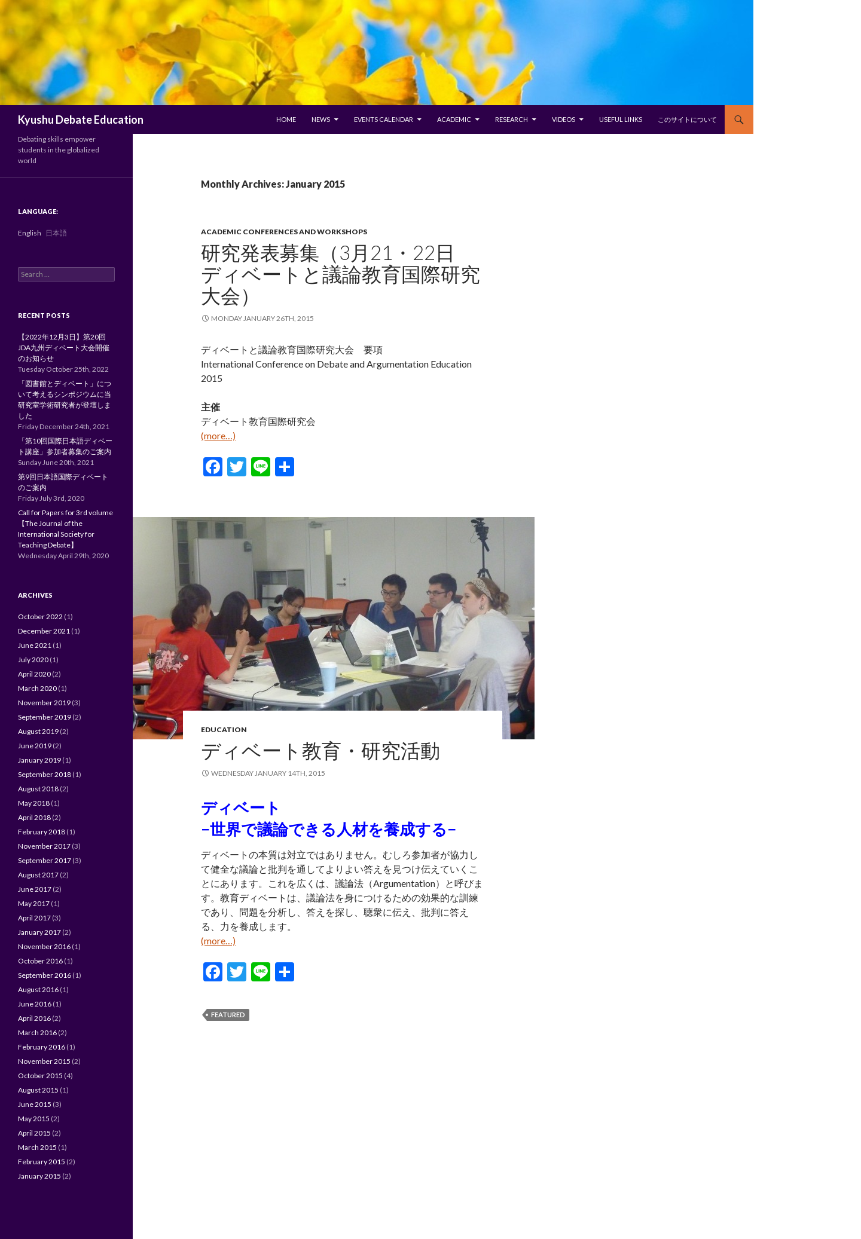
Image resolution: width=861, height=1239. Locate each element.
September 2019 (44, 716)
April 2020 (34, 673)
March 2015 (37, 1147)
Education (224, 729)
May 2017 (34, 903)
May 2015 (34, 1118)
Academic (454, 119)
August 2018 (38, 788)
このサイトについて (687, 119)
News (321, 119)
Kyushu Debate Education (81, 119)
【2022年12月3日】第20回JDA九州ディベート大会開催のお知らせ (63, 347)
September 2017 (44, 860)
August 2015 (38, 1089)
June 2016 (34, 1003)
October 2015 (40, 1075)
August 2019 (38, 731)
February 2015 (41, 1161)
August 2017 (38, 874)
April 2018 (34, 817)
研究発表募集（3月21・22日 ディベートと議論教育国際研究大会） (340, 273)
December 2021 (44, 630)
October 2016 (40, 960)
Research (511, 119)
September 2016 (44, 975)
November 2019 (44, 702)
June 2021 (34, 645)
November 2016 (44, 946)
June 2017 (34, 889)
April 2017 (34, 917)
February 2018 (41, 831)
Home (286, 119)
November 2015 (44, 1061)
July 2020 (33, 659)
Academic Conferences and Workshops (284, 231)
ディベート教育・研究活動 (320, 750)
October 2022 (40, 616)
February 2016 (41, 1046)
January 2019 (39, 759)
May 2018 (34, 803)
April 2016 (34, 1018)
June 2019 (34, 745)
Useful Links (620, 119)
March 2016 (37, 1032)
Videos (563, 119)
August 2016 (38, 989)
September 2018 (44, 774)
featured (228, 1014)
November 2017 (44, 846)
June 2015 (34, 1104)
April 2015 (34, 1132)
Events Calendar (383, 119)
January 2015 (39, 1175)
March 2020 (37, 688)
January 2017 (39, 932)
